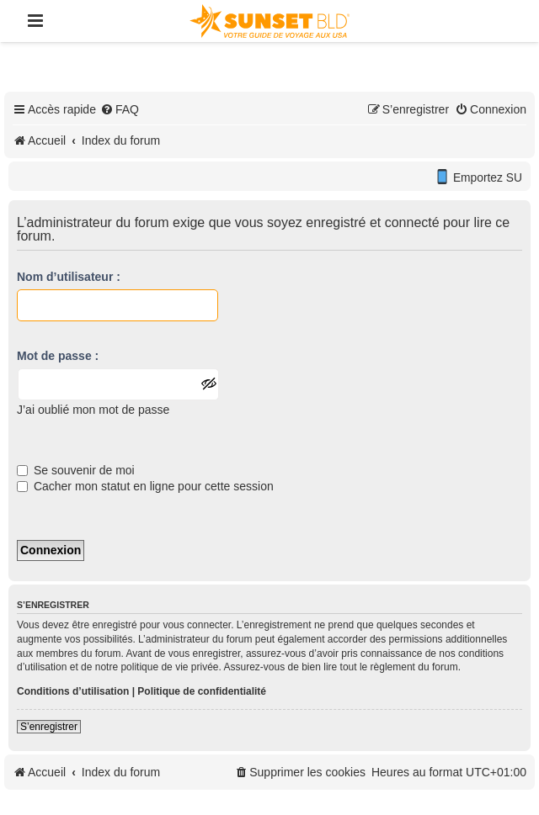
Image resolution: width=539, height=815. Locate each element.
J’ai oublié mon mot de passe (93, 409)
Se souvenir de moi (76, 470)
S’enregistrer (48, 727)
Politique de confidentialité (201, 691)
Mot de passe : (58, 356)
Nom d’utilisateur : (68, 276)
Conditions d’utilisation (73, 691)
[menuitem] (119, 109)
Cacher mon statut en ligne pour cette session (145, 486)
